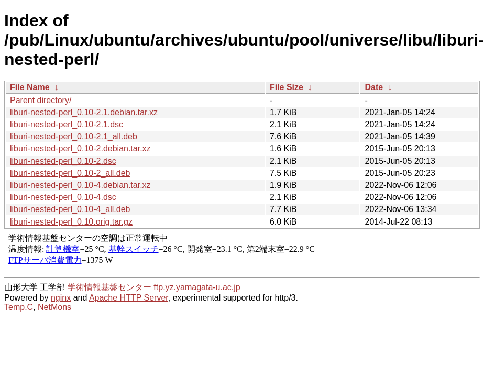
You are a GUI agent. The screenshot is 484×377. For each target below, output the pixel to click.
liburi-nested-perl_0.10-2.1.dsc (66, 124)
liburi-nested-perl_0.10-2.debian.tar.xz (80, 148)
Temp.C (18, 307)
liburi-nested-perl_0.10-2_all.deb (70, 173)
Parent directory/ (40, 100)
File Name (30, 87)
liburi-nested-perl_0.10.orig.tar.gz (71, 221)
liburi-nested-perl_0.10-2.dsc (63, 161)
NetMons (54, 307)
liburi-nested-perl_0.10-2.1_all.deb (73, 136)
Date (374, 87)
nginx (61, 297)
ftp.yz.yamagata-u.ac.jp (196, 287)
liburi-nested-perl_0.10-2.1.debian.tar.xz (84, 112)
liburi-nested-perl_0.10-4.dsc (63, 197)
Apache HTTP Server (128, 297)
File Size (286, 87)
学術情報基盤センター (109, 287)
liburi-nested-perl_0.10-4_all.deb (70, 209)
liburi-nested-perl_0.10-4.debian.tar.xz (80, 185)
